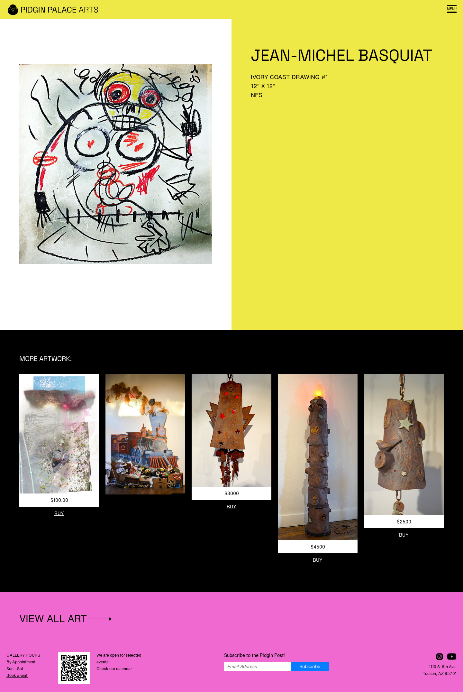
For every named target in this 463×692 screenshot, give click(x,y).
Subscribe (309, 666)
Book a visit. (17, 675)
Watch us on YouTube (452, 656)
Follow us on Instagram (439, 656)
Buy (59, 513)
